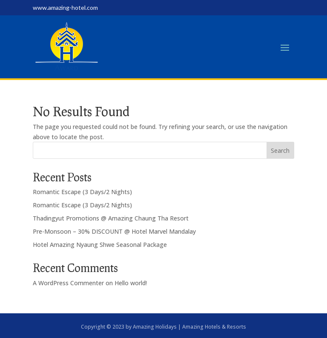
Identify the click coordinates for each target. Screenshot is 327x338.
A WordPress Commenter (68, 283)
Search (280, 150)
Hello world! (131, 283)
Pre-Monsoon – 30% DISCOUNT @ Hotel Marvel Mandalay (114, 231)
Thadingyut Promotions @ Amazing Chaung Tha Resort (111, 218)
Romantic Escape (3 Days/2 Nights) (82, 192)
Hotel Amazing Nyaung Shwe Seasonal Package (100, 245)
